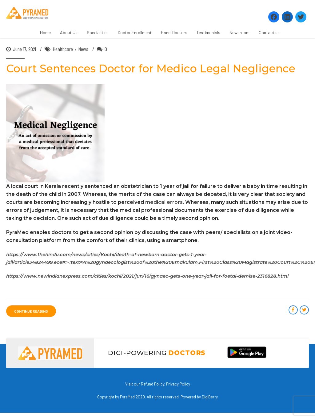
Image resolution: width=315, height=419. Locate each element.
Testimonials (208, 32)
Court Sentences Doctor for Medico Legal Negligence (150, 68)
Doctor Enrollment (135, 32)
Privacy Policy (178, 383)
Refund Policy (152, 383)
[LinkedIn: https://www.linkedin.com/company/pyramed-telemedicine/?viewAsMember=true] (287, 16)
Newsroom (239, 32)
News (83, 49)
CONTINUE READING (31, 311)
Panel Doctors (174, 32)
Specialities (98, 32)
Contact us (269, 32)
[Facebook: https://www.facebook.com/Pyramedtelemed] (273, 16)
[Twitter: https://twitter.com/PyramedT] (300, 16)
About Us (69, 32)
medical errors (164, 202)
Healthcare (63, 49)
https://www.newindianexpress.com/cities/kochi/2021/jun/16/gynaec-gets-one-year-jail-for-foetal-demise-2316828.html (147, 276)
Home (45, 32)
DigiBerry (210, 396)
